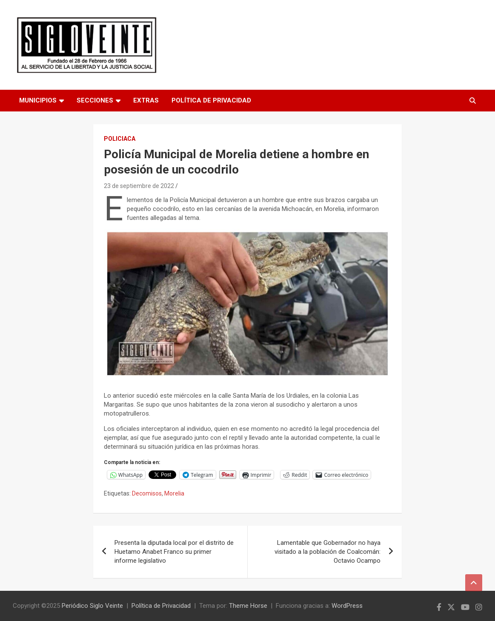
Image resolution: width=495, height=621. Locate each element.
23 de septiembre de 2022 (139, 185)
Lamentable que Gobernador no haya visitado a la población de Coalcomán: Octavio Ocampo (328, 551)
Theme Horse (248, 606)
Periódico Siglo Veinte (92, 606)
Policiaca (119, 138)
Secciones (95, 100)
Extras (146, 100)
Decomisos (147, 493)
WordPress (347, 606)
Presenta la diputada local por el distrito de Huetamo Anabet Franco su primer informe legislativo (174, 551)
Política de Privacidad (211, 100)
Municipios (38, 100)
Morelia (174, 493)
